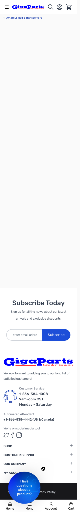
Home (10, 506)
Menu (29, 506)
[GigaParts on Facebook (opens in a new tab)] (12, 435)
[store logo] (29, 7)
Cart (71, 506)
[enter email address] (24, 335)
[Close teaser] (43, 469)
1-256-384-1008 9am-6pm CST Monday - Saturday (35, 399)
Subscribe (56, 335)
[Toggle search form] (50, 7)
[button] (24, 487)
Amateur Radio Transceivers (23, 18)
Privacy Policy (45, 492)
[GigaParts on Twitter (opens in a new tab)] (6, 435)
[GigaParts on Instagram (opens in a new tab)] (19, 435)
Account (51, 506)
